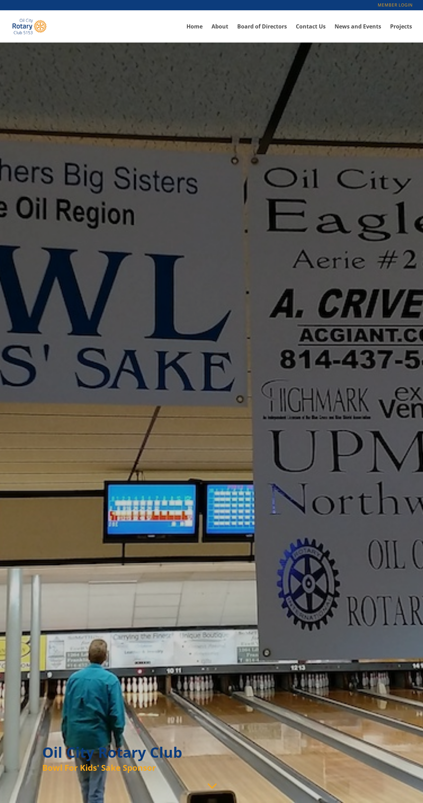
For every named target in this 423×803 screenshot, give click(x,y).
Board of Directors (262, 27)
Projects (401, 27)
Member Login (395, 5)
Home (194, 27)
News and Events (358, 27)
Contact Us (311, 27)
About (220, 27)
